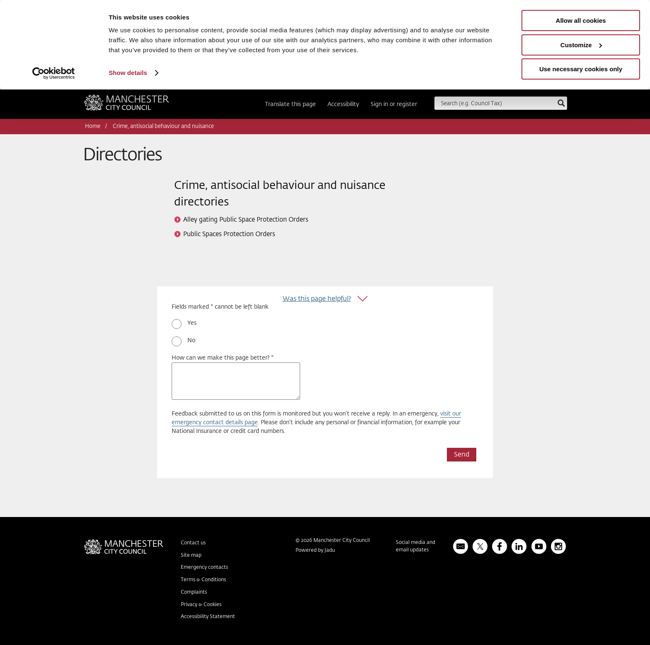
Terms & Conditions (203, 579)
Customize (581, 44)
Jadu (330, 550)
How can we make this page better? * (223, 358)
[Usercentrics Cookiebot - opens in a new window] (53, 73)
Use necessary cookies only (580, 68)
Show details (128, 72)
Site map (191, 555)
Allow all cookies (581, 20)
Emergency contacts (204, 567)
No (191, 340)
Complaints (194, 592)
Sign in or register (394, 104)
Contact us (193, 543)
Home (92, 126)
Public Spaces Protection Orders (229, 234)
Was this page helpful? (317, 298)
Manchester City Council (126, 105)
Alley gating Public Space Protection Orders (245, 220)
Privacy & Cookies (201, 604)
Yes (191, 323)
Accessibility (343, 104)
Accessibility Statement (208, 616)
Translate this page (290, 104)
